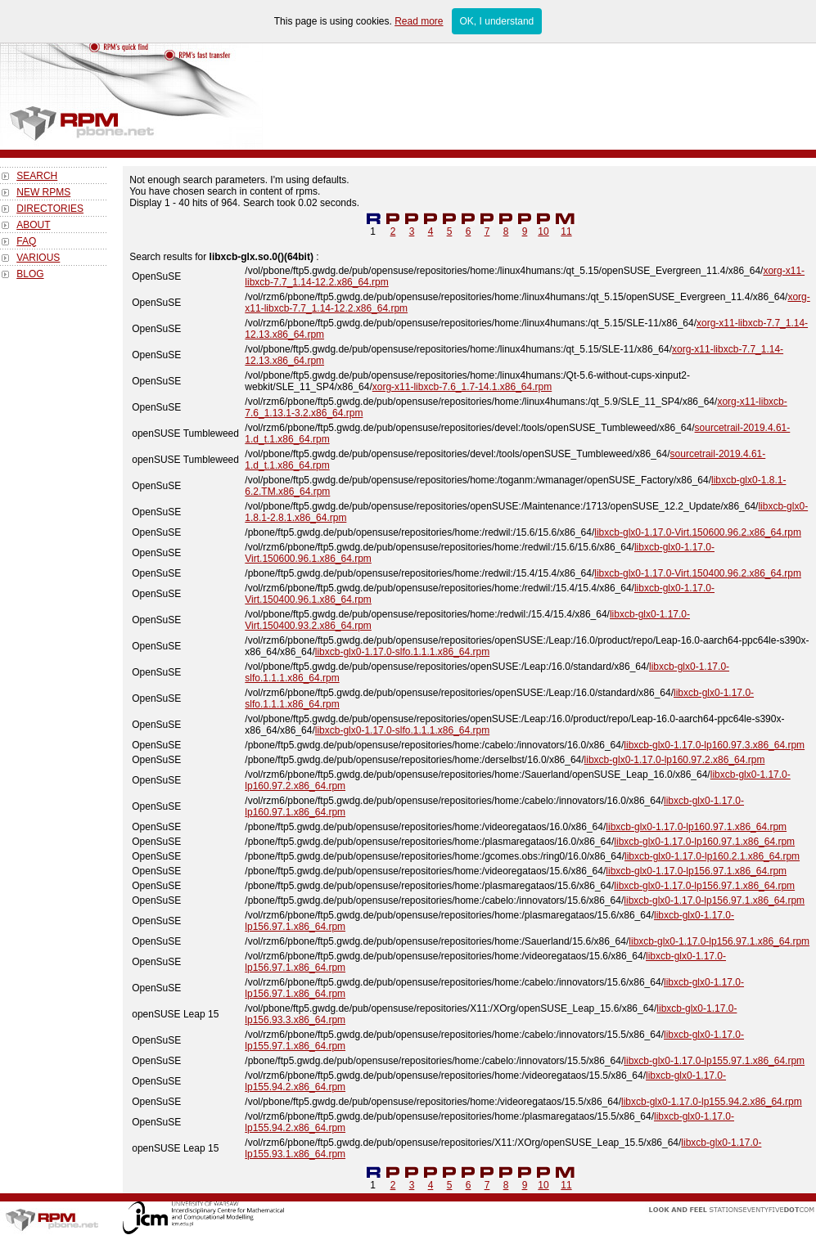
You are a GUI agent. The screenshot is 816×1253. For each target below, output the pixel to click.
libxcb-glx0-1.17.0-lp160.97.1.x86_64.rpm (696, 827)
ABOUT (33, 225)
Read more (418, 21)
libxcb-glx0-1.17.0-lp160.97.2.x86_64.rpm (674, 760)
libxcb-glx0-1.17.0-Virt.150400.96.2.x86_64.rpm (697, 573)
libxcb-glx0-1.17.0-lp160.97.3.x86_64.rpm (714, 745)
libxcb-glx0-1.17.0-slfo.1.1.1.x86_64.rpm (402, 652)
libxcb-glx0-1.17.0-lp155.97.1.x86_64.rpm (714, 1061)
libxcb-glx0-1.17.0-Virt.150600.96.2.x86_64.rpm (697, 532)
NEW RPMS (43, 192)
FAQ (26, 241)
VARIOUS (38, 257)
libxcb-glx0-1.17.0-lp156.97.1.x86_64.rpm (696, 871)
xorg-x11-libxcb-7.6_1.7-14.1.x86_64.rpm (462, 387)
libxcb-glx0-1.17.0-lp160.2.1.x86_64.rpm (712, 856)
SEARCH (36, 176)
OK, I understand (497, 21)
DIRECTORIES (49, 208)
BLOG (29, 274)
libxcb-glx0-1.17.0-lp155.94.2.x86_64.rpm (711, 1101)
